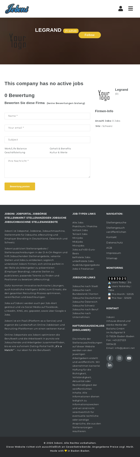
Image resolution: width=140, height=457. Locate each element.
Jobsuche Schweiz (83, 305)
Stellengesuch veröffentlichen (116, 229)
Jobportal (23, 230)
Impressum (113, 253)
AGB (109, 247)
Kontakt (111, 237)
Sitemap (111, 258)
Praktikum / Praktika (84, 226)
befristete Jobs (81, 257)
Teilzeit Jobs (79, 234)
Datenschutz (114, 242)
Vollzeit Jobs (80, 230)
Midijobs (77, 241)
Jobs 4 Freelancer (83, 268)
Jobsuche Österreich (85, 301)
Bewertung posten (20, 186)
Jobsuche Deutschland (86, 297)
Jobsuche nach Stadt (85, 286)
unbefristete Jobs (83, 261)
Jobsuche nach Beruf (85, 309)
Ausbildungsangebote (86, 264)
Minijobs (77, 237)
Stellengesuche (116, 222)
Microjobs (78, 245)
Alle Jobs (77, 222)
